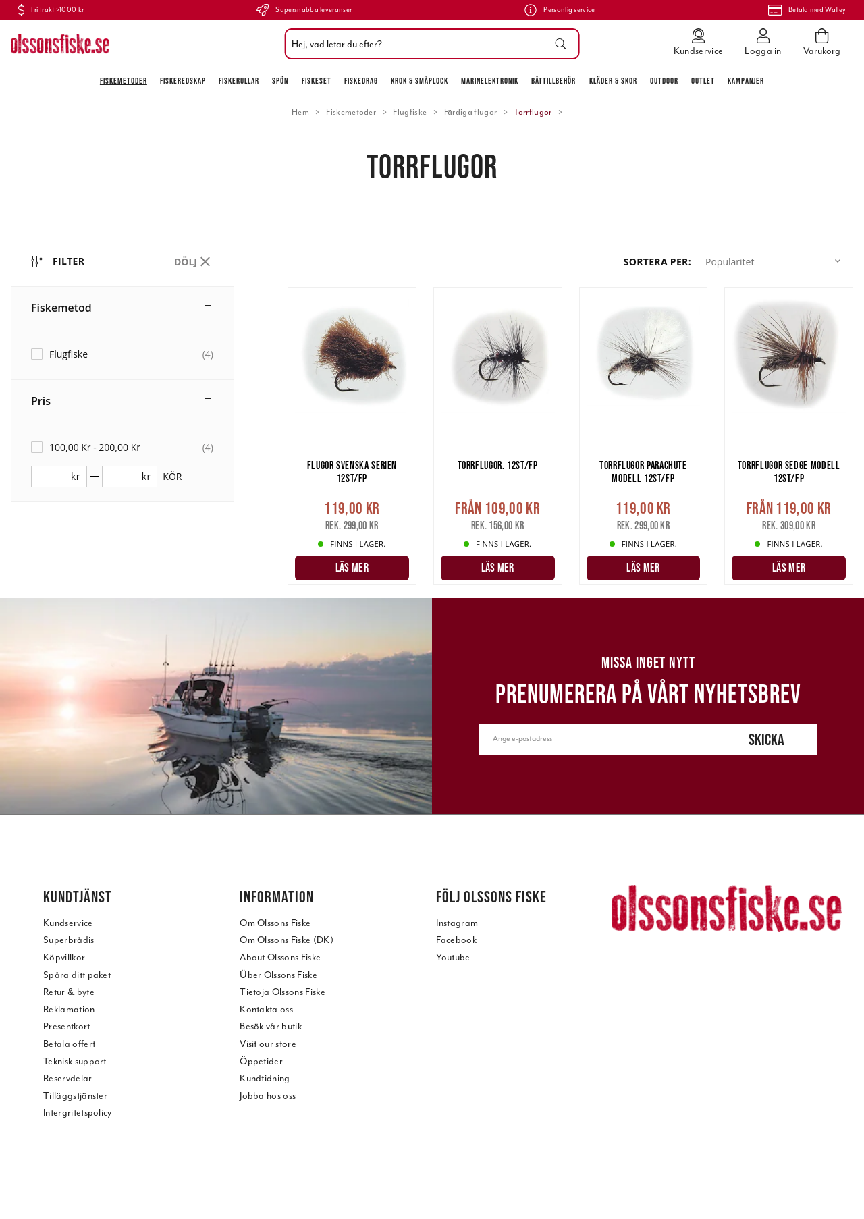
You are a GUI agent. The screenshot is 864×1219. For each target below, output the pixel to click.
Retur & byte (68, 992)
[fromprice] (54, 476)
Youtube (453, 957)
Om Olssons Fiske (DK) (286, 940)
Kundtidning (265, 1078)
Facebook (456, 940)
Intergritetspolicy (77, 1112)
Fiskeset (316, 81)
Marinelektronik (489, 81)
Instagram (457, 923)
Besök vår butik (271, 1026)
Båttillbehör (553, 81)
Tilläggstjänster (75, 1096)
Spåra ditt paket (77, 975)
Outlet (703, 81)
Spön (280, 81)
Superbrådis (68, 940)
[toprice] (125, 476)
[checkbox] (122, 354)
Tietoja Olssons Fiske (282, 992)
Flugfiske (410, 112)
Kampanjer (746, 81)
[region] (149, 417)
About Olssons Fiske (280, 957)
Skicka (766, 739)
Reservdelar (67, 1078)
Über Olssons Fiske (278, 975)
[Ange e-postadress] (597, 739)
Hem (300, 112)
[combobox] (429, 44)
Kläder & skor (613, 81)
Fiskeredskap (183, 81)
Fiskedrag (361, 81)
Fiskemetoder (123, 81)
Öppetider (261, 1061)
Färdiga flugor (470, 112)
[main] (570, 442)
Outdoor (664, 81)
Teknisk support (75, 1061)
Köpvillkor (64, 957)
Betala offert (69, 1044)
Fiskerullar (239, 81)
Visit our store (268, 1044)
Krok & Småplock (419, 81)
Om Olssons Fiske (275, 923)
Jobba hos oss (268, 1096)
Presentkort (66, 1026)
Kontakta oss (266, 1009)
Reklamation (69, 1009)
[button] (775, 261)
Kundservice (68, 923)
